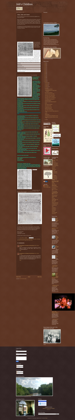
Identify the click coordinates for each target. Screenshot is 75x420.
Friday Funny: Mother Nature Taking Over (50, 101)
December (46, 82)
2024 (45, 65)
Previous (50, 408)
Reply (20, 250)
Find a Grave (53, 201)
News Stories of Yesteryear (48, 104)
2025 (45, 64)
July (45, 119)
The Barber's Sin (57, 256)
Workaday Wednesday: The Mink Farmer (55, 285)
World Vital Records (54, 195)
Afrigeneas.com (54, 169)
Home (29, 276)
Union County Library (55, 164)
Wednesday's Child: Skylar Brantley (50, 95)
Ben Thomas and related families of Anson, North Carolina (55, 182)
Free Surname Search (55, 186)
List (46, 408)
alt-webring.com (48, 409)
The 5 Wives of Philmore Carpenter (50, 96)
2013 (45, 80)
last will (38, 51)
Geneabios (53, 211)
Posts (18, 365)
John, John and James (48, 105)
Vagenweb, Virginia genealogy (54, 179)
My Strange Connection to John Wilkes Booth (57, 237)
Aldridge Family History (55, 202)
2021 (45, 69)
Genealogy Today (54, 205)
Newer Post (18, 276)
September (46, 86)
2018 (45, 73)
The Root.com (54, 166)
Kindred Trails (54, 213)
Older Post (39, 276)
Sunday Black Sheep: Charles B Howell (57, 219)
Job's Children (24, 4)
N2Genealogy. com (54, 177)
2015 (45, 77)
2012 (45, 81)
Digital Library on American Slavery (54, 185)
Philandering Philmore (48, 100)
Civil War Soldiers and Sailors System (55, 200)
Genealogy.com (54, 208)
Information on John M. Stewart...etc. (55, 228)
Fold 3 (53, 206)
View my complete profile (46, 187)
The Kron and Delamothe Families (49, 93)
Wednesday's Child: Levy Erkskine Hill (50, 97)
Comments (18, 367)
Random (53, 408)
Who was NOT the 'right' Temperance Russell (54, 266)
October (46, 85)
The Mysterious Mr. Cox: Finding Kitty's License (51, 115)
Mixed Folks (53, 170)
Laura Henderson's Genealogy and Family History (27, 245)
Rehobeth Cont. (47, 114)
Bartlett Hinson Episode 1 (48, 108)
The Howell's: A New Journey (49, 109)
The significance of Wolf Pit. (57, 246)
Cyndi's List (53, 183)
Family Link (53, 198)
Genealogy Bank (54, 175)
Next (48, 408)
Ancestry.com (54, 207)
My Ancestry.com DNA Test (48, 92)
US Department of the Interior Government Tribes (55, 193)
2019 (45, 72)
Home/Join (44, 408)
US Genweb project (54, 171)
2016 (45, 76)
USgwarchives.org (54, 176)
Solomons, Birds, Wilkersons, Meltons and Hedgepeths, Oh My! (55, 312)
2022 (45, 68)
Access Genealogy (54, 191)
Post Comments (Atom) (23, 278)
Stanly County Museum (55, 165)
